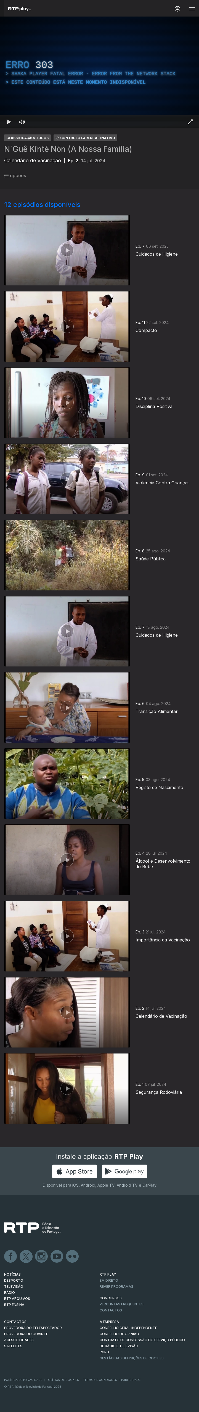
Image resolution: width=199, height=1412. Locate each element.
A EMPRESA (109, 1322)
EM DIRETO (109, 1280)
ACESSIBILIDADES (19, 1340)
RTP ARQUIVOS (17, 1299)
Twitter (26, 1256)
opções (15, 175)
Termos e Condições (100, 1379)
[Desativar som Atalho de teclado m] (22, 121)
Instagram (41, 1256)
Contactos (111, 1310)
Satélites (13, 1346)
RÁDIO (9, 1292)
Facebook (10, 1256)
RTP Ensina (14, 1305)
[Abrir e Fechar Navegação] (192, 9)
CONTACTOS (15, 1322)
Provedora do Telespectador (33, 1328)
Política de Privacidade (23, 1379)
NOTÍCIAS (12, 1274)
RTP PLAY (108, 1274)
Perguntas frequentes (122, 1304)
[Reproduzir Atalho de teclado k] (8, 121)
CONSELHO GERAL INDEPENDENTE (128, 1328)
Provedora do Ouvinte (26, 1334)
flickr (72, 1256)
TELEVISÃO (13, 1286)
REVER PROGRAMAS (116, 1286)
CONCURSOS (111, 1298)
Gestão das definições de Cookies (132, 1358)
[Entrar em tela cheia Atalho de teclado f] (190, 121)
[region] (99, 72)
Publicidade (130, 1379)
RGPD (104, 1352)
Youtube (57, 1256)
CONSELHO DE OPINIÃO (119, 1334)
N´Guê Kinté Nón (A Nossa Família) (68, 149)
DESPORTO (13, 1280)
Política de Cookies (62, 1379)
